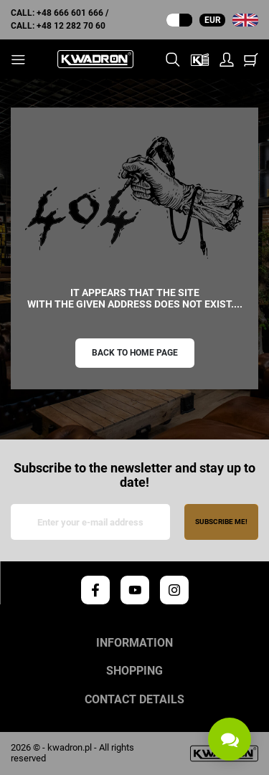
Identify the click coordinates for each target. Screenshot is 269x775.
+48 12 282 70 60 (71, 26)
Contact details (134, 699)
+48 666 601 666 (70, 13)
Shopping (134, 671)
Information (134, 643)
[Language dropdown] (245, 20)
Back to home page (135, 353)
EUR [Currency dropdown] (212, 20)
